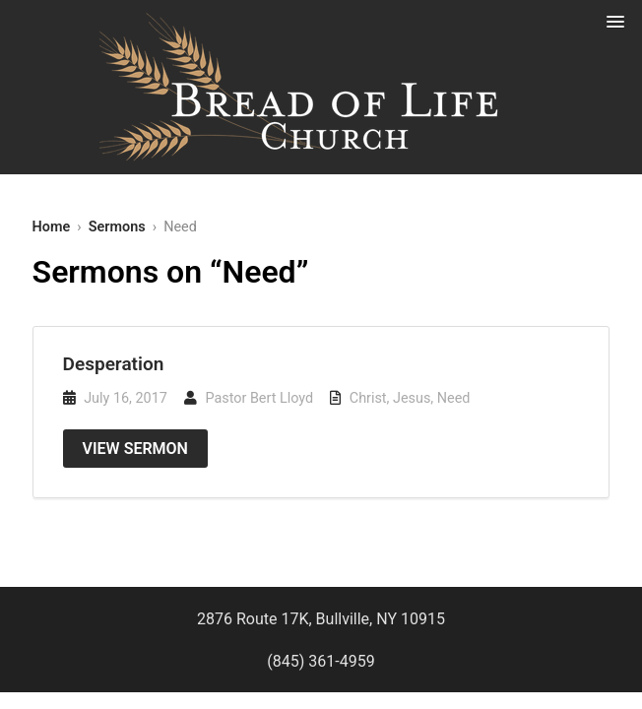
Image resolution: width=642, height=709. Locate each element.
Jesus (411, 398)
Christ (368, 398)
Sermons (117, 227)
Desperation (113, 364)
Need (454, 398)
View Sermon (135, 448)
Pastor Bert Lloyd (259, 398)
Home (51, 227)
